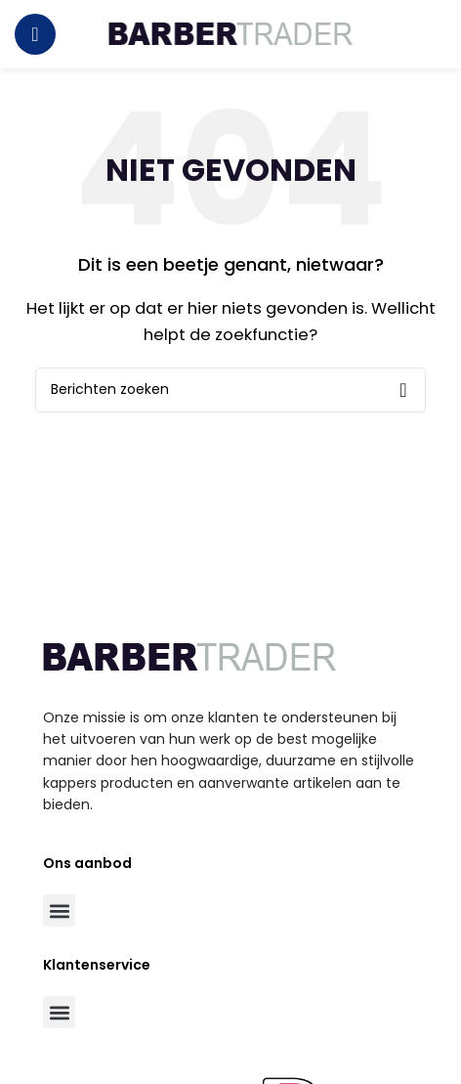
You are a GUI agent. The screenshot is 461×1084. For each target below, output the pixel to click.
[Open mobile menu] (35, 34)
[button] (59, 910)
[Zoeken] (230, 390)
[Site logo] (230, 32)
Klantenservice (96, 965)
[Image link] (189, 655)
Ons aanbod (87, 863)
